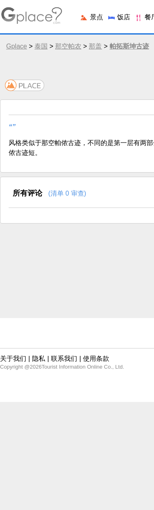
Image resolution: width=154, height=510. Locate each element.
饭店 (118, 17)
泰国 (41, 46)
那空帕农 (68, 46)
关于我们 (13, 358)
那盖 (95, 46)
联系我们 (64, 358)
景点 (91, 17)
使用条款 (96, 358)
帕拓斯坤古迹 (129, 46)
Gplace (16, 46)
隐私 (38, 358)
